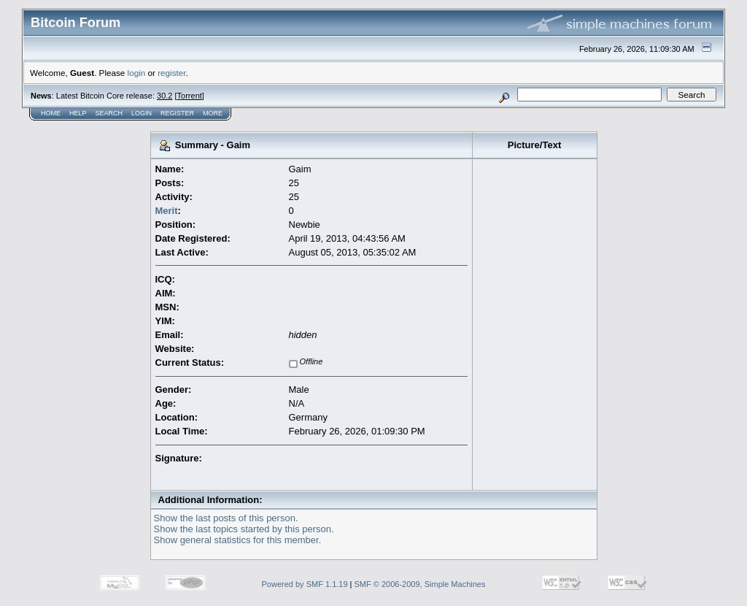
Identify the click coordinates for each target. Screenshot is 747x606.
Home (51, 113)
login (137, 72)
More (212, 113)
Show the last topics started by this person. (244, 528)
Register (177, 113)
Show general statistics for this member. (238, 539)
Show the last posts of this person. (226, 518)
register (171, 72)
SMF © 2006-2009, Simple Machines (420, 584)
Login (141, 113)
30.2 (164, 95)
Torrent (189, 95)
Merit (166, 210)
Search (109, 113)
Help (78, 113)
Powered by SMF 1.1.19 (305, 584)
